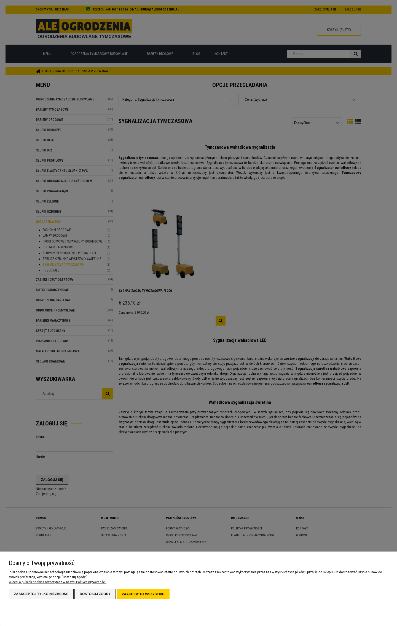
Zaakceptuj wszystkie (143, 594)
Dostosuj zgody (95, 594)
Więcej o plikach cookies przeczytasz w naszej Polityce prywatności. (57, 582)
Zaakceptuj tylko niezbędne (41, 594)
